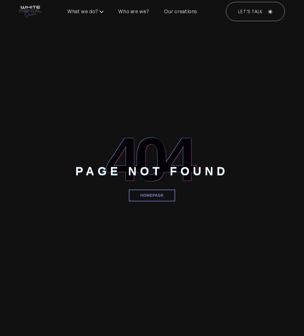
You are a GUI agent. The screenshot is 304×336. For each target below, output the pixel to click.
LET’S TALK (255, 11)
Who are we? (133, 11)
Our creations (180, 11)
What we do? (85, 11)
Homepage (152, 195)
